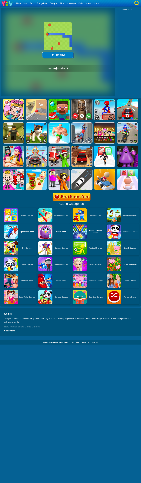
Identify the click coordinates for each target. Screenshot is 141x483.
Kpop (88, 3)
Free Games (48, 342)
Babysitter (42, 3)
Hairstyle (71, 3)
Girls (62, 3)
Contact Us (79, 342)
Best (32, 3)
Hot (25, 3)
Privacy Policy (59, 342)
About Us (69, 342)
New (18, 3)
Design (53, 3)
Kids (80, 3)
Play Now (58, 54)
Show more (9, 331)
